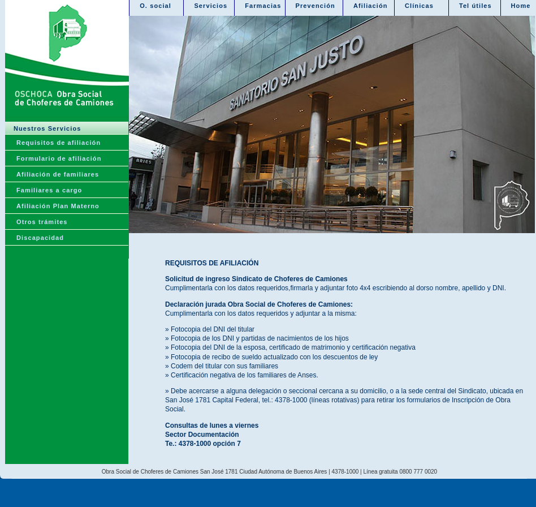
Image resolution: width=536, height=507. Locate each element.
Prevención (315, 5)
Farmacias (263, 5)
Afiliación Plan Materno (58, 206)
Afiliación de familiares (57, 174)
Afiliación (370, 5)
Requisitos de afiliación (58, 142)
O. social (155, 5)
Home (521, 5)
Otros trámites (42, 221)
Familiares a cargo (49, 190)
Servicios (210, 5)
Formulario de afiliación (58, 158)
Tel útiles (475, 5)
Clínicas (419, 5)
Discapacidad (40, 237)
